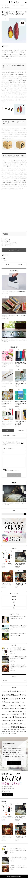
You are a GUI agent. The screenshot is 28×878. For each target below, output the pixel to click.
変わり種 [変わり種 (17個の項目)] (20, 714)
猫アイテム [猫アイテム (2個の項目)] (8, 723)
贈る (4, 258)
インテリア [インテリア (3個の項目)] (10, 705)
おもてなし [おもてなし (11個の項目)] (17, 691)
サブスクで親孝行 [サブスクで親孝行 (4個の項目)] (19, 708)
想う (14, 602)
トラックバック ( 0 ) (20, 430)
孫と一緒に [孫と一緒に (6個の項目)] (8, 717)
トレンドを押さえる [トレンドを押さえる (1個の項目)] (15, 711)
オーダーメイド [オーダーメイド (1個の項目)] (16, 705)
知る (14, 605)
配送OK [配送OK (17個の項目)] (17, 727)
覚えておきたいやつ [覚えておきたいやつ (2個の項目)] (6, 727)
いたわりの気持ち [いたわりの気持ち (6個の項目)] (7, 691)
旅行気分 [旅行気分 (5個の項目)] (5, 720)
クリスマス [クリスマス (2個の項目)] (6, 708)
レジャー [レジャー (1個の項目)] (4, 714)
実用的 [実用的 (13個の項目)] (15, 717)
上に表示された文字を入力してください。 (11, 470)
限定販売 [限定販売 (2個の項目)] (23, 727)
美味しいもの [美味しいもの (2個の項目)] (23, 723)
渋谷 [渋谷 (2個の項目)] (5, 723)
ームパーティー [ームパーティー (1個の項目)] (9, 714)
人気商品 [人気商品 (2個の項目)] (14, 714)
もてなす (14, 599)
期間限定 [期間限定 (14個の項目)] (11, 720)
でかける (14, 596)
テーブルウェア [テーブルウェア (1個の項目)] (8, 711)
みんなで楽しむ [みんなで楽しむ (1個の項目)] (8, 702)
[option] (14, 495)
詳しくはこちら (14, 762)
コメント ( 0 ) (7, 430)
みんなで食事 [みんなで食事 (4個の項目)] (15, 702)
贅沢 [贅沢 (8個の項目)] (12, 727)
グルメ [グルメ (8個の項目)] (12, 708)
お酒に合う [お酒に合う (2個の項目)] (16, 695)
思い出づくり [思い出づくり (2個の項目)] (21, 717)
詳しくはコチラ (7, 794)
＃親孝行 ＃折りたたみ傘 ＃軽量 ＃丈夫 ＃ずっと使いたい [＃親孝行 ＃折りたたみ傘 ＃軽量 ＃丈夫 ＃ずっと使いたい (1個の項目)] (14, 729)
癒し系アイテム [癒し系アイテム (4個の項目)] (15, 724)
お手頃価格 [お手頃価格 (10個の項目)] (10, 695)
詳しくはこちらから (14, 250)
